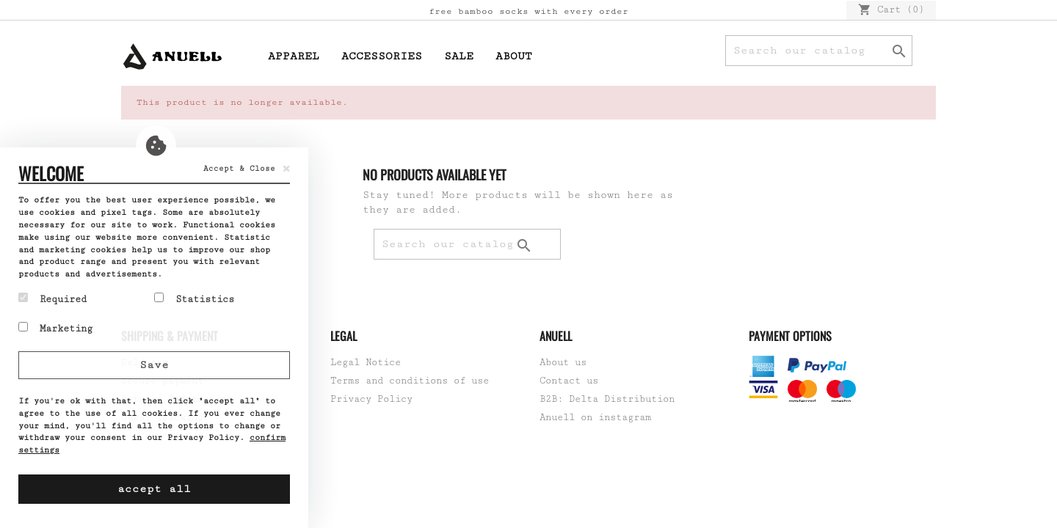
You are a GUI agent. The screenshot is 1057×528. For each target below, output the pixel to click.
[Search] (818, 50)
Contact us (569, 380)
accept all (154, 489)
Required (52, 298)
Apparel (293, 56)
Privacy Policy (371, 399)
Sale (458, 56)
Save (154, 365)
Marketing (55, 328)
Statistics (194, 298)
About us (563, 362)
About (513, 56)
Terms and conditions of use (409, 380)
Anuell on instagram (595, 417)
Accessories (381, 56)
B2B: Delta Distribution (607, 399)
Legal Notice (365, 362)
